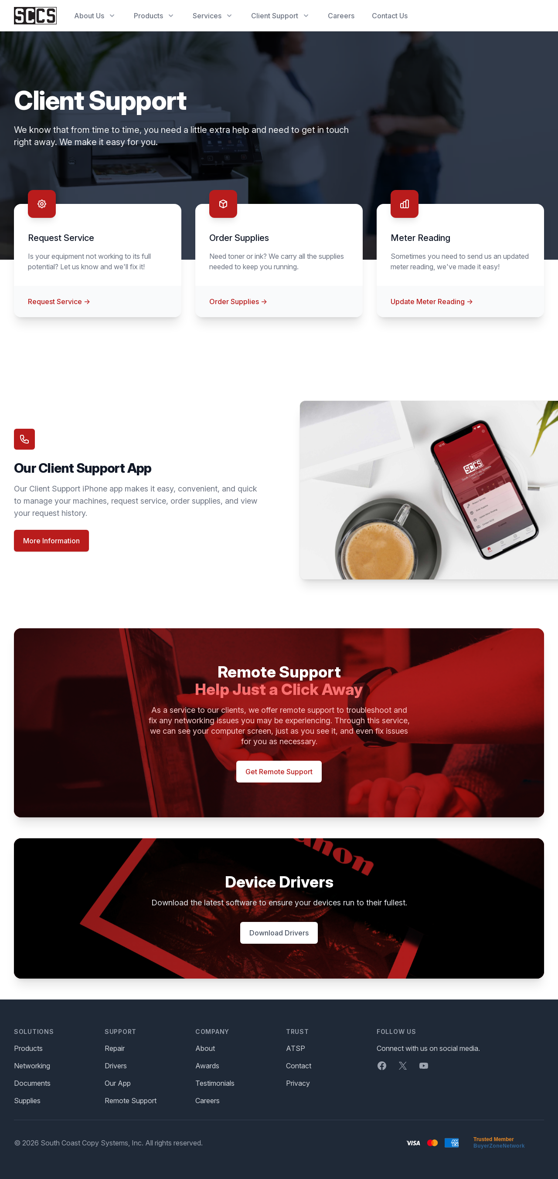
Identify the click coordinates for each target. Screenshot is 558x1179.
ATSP (295, 1048)
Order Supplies (238, 301)
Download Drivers (279, 932)
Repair (115, 1048)
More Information (51, 540)
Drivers (116, 1065)
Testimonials (215, 1083)
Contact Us (390, 15)
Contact (298, 1065)
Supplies (27, 1100)
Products (28, 1048)
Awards (207, 1065)
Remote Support (131, 1100)
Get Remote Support (279, 771)
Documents (32, 1083)
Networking (32, 1065)
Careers (341, 15)
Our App (118, 1083)
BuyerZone (488, 1146)
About (205, 1048)
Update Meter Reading (432, 301)
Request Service (59, 301)
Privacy (298, 1083)
